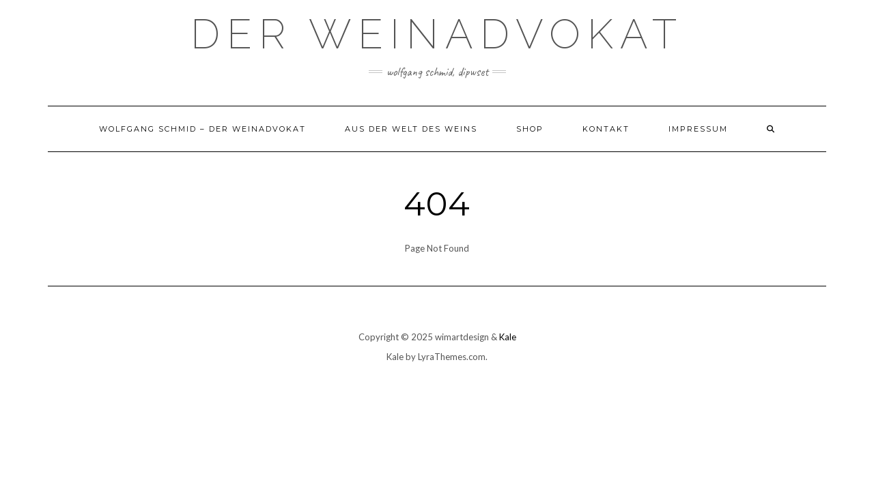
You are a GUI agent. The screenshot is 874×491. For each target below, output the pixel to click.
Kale (507, 336)
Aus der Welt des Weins (411, 129)
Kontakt (606, 129)
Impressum (698, 129)
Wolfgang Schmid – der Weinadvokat (202, 129)
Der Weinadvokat (437, 34)
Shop (530, 129)
